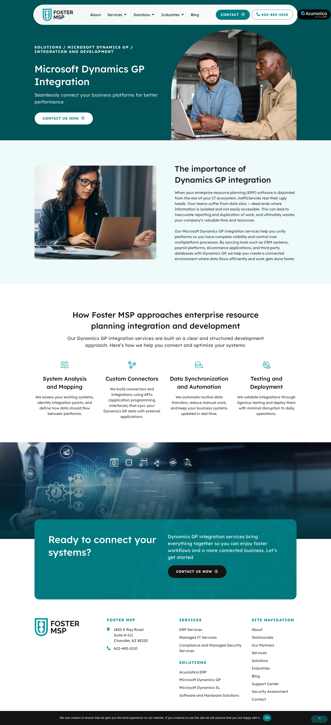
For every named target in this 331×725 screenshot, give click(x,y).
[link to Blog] (195, 14)
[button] (233, 15)
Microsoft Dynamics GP (98, 47)
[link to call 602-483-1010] (272, 15)
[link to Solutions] (142, 14)
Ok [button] (267, 717)
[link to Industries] (170, 14)
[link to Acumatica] (314, 14)
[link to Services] (114, 14)
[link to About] (95, 14)
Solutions (48, 47)
